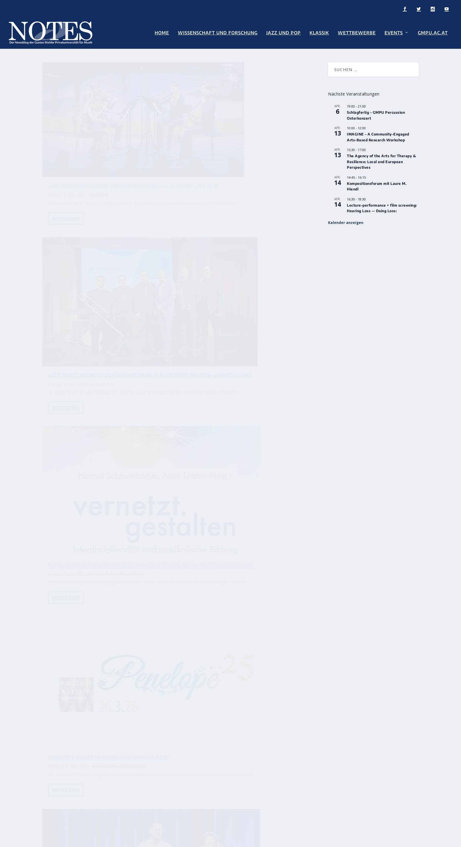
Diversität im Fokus (224, 657)
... (290, 532)
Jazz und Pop (283, 32)
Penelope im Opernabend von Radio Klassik (252, 305)
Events (394, 32)
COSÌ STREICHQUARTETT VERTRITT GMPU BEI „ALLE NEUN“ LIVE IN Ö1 (103, 154)
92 (302, 532)
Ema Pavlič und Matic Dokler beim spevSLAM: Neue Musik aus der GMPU (110, 463)
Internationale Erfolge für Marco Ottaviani (247, 631)
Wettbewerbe (357, 32)
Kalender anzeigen (345, 220)
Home (162, 32)
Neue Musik (99, 475)
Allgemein (99, 165)
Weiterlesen (66, 196)
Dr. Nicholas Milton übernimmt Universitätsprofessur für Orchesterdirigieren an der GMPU (258, 602)
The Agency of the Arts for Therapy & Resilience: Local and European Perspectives (381, 160)
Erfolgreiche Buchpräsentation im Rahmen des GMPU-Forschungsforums (109, 308)
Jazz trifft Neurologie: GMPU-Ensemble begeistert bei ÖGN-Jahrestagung (246, 154)
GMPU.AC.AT (433, 32)
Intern (98, 691)
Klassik (319, 32)
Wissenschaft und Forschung (218, 32)
